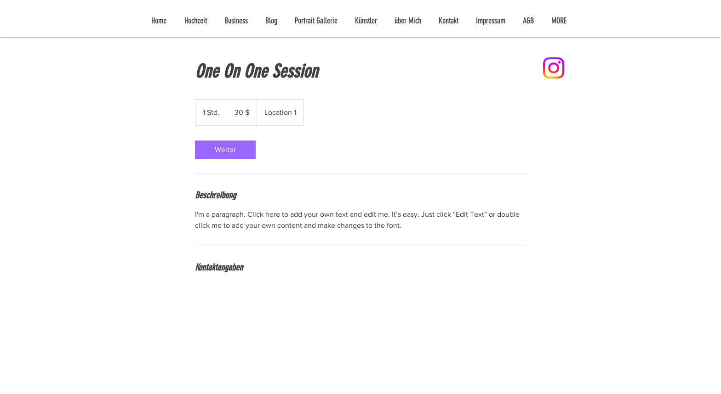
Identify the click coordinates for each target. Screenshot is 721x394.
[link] (225, 150)
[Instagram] (553, 68)
